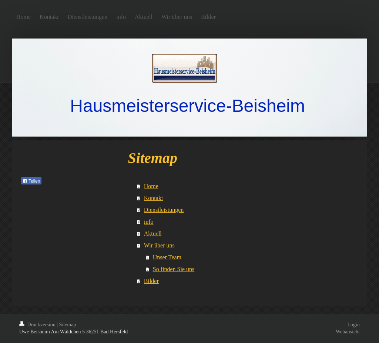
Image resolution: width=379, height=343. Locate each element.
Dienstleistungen (164, 210)
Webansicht (348, 331)
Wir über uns (159, 245)
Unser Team (167, 257)
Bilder (151, 281)
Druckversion (38, 324)
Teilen (31, 181)
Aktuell (153, 233)
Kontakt (153, 198)
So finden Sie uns (173, 269)
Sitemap (67, 324)
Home (151, 186)
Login (354, 324)
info (149, 222)
